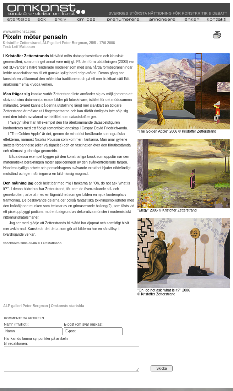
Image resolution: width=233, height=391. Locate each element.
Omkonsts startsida (67, 306)
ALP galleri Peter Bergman (25, 306)
